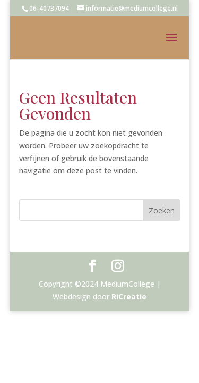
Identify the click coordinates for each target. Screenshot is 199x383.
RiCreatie (128, 297)
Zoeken (162, 210)
